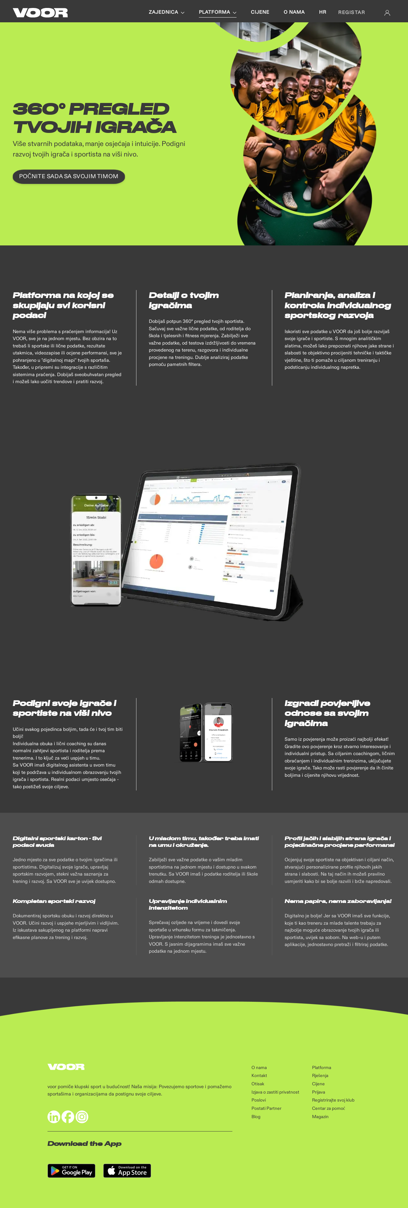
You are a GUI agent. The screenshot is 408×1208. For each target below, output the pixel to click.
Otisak (257, 1084)
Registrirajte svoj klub (333, 1100)
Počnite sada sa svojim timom (69, 176)
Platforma (218, 12)
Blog (255, 1117)
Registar (351, 12)
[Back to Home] (40, 12)
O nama (294, 12)
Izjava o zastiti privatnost (275, 1092)
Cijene (260, 12)
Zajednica (167, 12)
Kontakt (259, 1075)
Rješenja (320, 1075)
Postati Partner (266, 1108)
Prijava (318, 1092)
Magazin (320, 1117)
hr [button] (322, 12)
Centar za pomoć (328, 1108)
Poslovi (258, 1100)
